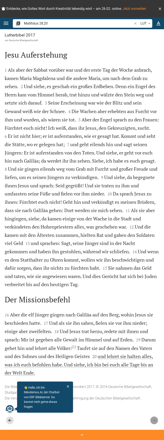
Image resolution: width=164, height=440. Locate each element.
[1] (74, 346)
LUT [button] (146, 23)
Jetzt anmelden (134, 9)
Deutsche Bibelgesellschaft (23, 40)
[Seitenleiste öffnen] (82, 435)
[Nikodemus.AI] (10, 409)
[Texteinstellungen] (158, 23)
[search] (78, 23)
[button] (160, 9)
